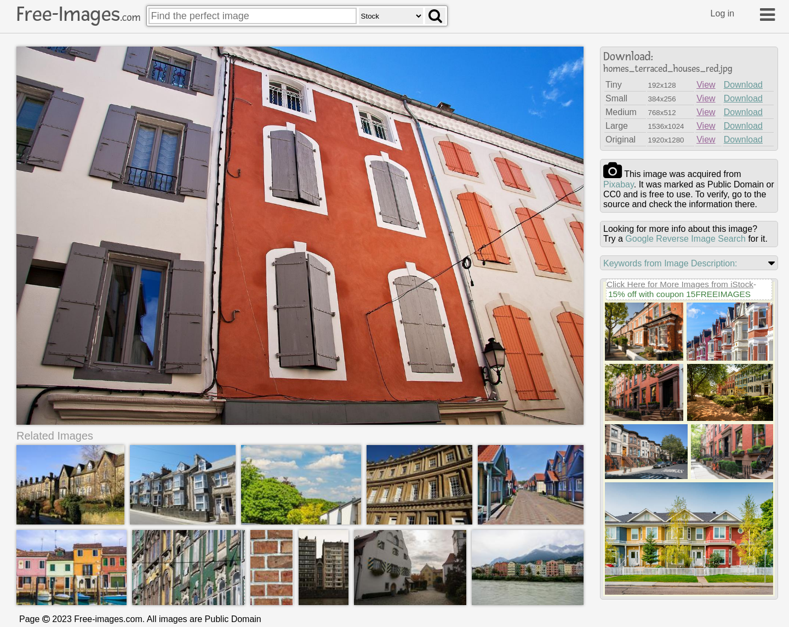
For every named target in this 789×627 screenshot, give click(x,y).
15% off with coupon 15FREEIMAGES (679, 294)
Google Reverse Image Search (685, 238)
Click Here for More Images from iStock (680, 284)
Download (743, 84)
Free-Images (78, 14)
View (705, 84)
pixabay (618, 184)
